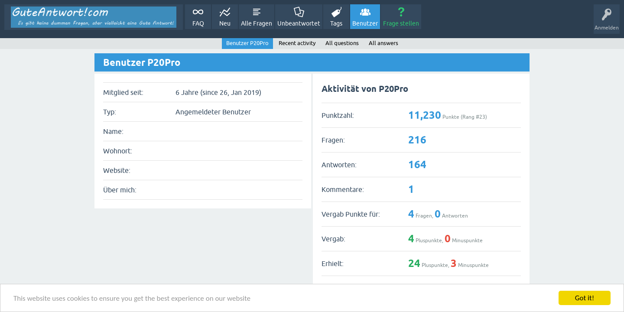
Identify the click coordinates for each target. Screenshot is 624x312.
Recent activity (297, 43)
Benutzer (365, 23)
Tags (336, 23)
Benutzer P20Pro (247, 43)
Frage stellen (401, 23)
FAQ (198, 23)
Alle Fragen (256, 23)
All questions (342, 43)
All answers (383, 43)
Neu (225, 23)
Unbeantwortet (298, 23)
